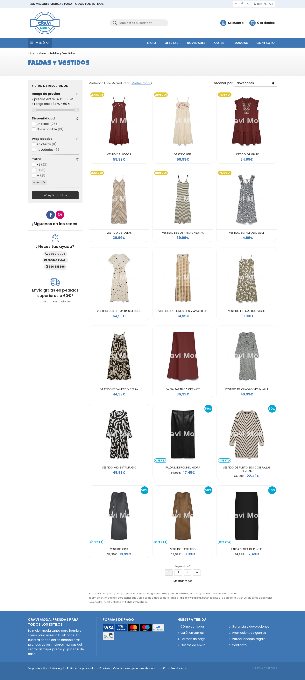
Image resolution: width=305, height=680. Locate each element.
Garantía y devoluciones (250, 626)
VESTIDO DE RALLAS (119, 233)
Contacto (239, 645)
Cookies (104, 668)
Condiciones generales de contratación (140, 668)
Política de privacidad (81, 668)
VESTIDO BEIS (182, 154)
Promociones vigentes (249, 632)
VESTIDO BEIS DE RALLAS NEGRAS (183, 233)
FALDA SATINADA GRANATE (183, 389)
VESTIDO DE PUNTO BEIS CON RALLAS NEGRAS (247, 469)
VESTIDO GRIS (119, 549)
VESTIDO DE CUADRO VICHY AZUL (246, 389)
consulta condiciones (55, 301)
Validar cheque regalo (249, 639)
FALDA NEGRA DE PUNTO (246, 549)
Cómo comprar (192, 626)
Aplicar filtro (57, 195)
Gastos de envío (193, 645)
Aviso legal (57, 668)
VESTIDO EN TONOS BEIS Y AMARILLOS (182, 311)
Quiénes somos (192, 632)
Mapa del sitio (37, 668)
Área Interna (178, 668)
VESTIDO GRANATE (247, 154)
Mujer (240, 597)
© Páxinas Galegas (265, 668)
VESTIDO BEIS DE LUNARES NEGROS (119, 311)
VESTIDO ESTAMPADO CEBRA (119, 389)
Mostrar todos (141, 83)
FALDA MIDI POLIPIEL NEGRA (183, 467)
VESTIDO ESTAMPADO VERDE (246, 311)
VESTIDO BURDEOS (119, 154)
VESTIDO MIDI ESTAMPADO (119, 467)
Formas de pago (193, 639)
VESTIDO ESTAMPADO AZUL (246, 233)
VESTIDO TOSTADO (183, 549)
